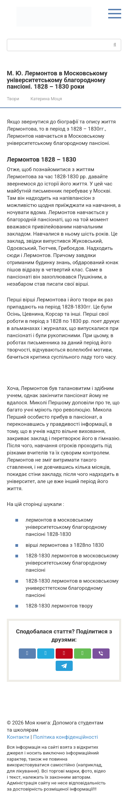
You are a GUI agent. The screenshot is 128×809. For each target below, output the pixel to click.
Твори (13, 98)
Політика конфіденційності (65, 737)
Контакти (18, 737)
